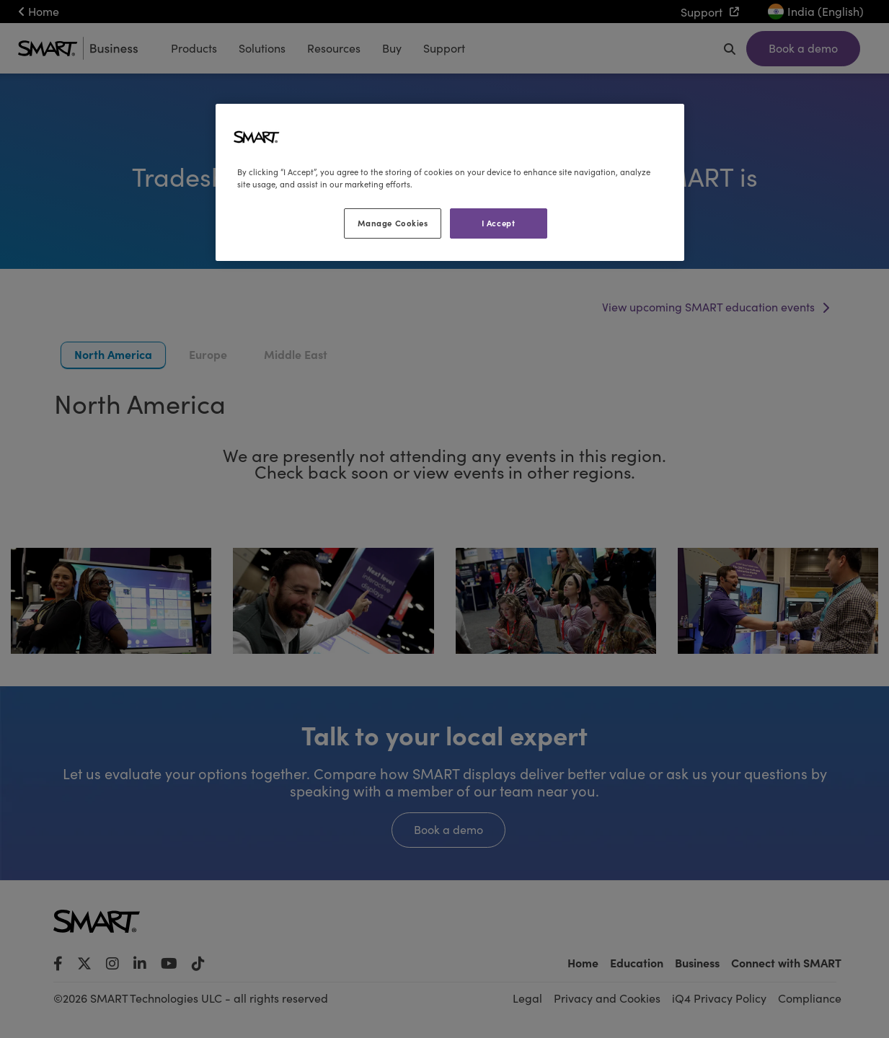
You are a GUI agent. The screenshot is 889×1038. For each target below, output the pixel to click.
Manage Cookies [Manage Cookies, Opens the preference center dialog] (393, 223)
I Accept (499, 223)
